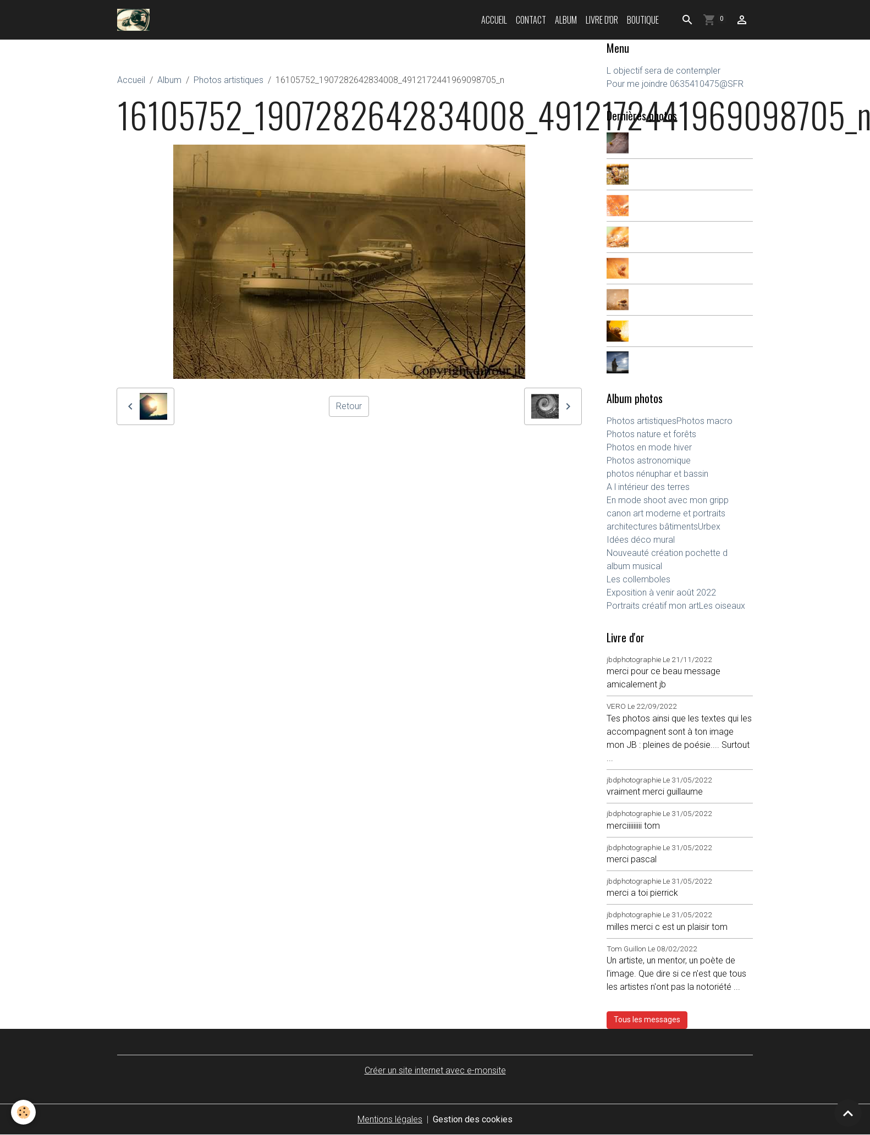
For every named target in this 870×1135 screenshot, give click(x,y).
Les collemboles (638, 579)
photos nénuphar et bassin (657, 474)
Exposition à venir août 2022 (661, 592)
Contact (531, 19)
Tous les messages (647, 1019)
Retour (349, 406)
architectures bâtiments (652, 526)
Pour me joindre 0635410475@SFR (675, 84)
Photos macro (704, 421)
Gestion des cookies (473, 1119)
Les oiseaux (722, 605)
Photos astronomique (649, 460)
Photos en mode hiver (649, 447)
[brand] (135, 20)
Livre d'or (602, 19)
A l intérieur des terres (648, 487)
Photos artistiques (228, 80)
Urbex (709, 526)
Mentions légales (389, 1119)
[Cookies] (23, 1112)
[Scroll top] (848, 1113)
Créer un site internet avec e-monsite (435, 1070)
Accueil (494, 19)
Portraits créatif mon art (653, 605)
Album (566, 19)
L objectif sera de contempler (663, 70)
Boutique (643, 19)
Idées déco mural (641, 540)
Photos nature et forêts (651, 434)
